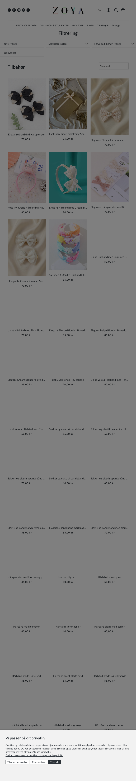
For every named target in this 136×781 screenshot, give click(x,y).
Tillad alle (54, 762)
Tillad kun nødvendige (17, 762)
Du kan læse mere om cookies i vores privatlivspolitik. (34, 755)
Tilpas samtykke (39, 762)
